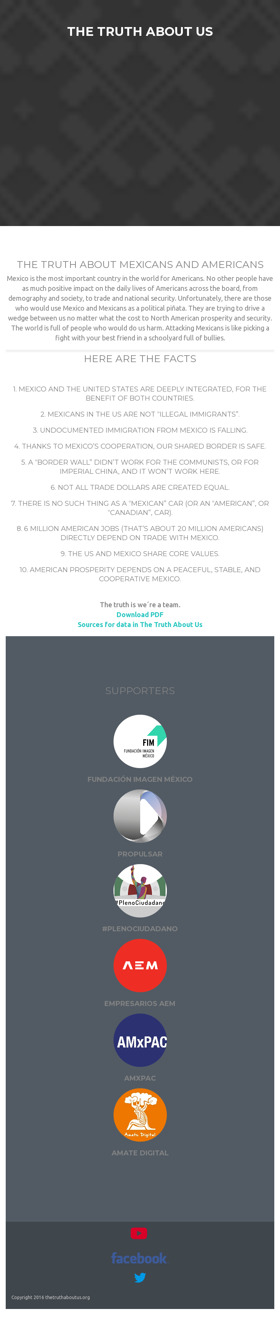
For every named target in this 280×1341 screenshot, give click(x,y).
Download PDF (140, 614)
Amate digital (140, 1153)
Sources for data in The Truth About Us (140, 624)
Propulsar (140, 854)
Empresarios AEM (140, 1003)
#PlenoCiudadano (140, 929)
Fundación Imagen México (140, 779)
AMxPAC (140, 1078)
